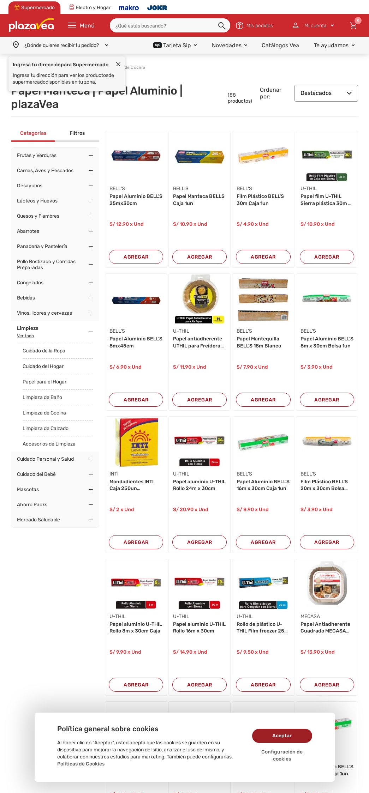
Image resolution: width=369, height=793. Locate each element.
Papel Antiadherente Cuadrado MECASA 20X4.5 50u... (325, 628)
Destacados (326, 93)
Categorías (33, 133)
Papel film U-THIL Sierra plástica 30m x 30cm (325, 200)
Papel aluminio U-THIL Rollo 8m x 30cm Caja (135, 627)
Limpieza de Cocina (44, 413)
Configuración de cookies (282, 755)
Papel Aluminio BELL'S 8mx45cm (135, 342)
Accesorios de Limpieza (49, 444)
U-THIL (308, 189)
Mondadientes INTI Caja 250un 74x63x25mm (131, 485)
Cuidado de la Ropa (44, 351)
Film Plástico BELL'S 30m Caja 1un (260, 199)
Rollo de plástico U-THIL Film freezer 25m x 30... (263, 628)
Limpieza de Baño (42, 397)
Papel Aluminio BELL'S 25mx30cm (135, 199)
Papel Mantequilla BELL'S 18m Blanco (259, 342)
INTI (114, 474)
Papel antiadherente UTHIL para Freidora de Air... (197, 342)
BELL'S (117, 189)
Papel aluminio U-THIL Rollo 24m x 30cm (199, 485)
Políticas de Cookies (81, 764)
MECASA (310, 616)
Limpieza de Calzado (46, 428)
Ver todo (25, 335)
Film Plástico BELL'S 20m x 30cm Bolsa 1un (324, 485)
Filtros (77, 133)
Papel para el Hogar (44, 382)
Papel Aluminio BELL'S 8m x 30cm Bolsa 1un (326, 342)
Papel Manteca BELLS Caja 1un (199, 199)
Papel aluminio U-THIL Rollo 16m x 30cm (199, 627)
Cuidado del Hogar (43, 366)
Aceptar (282, 736)
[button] (222, 26)
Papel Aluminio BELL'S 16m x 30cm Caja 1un (263, 485)
